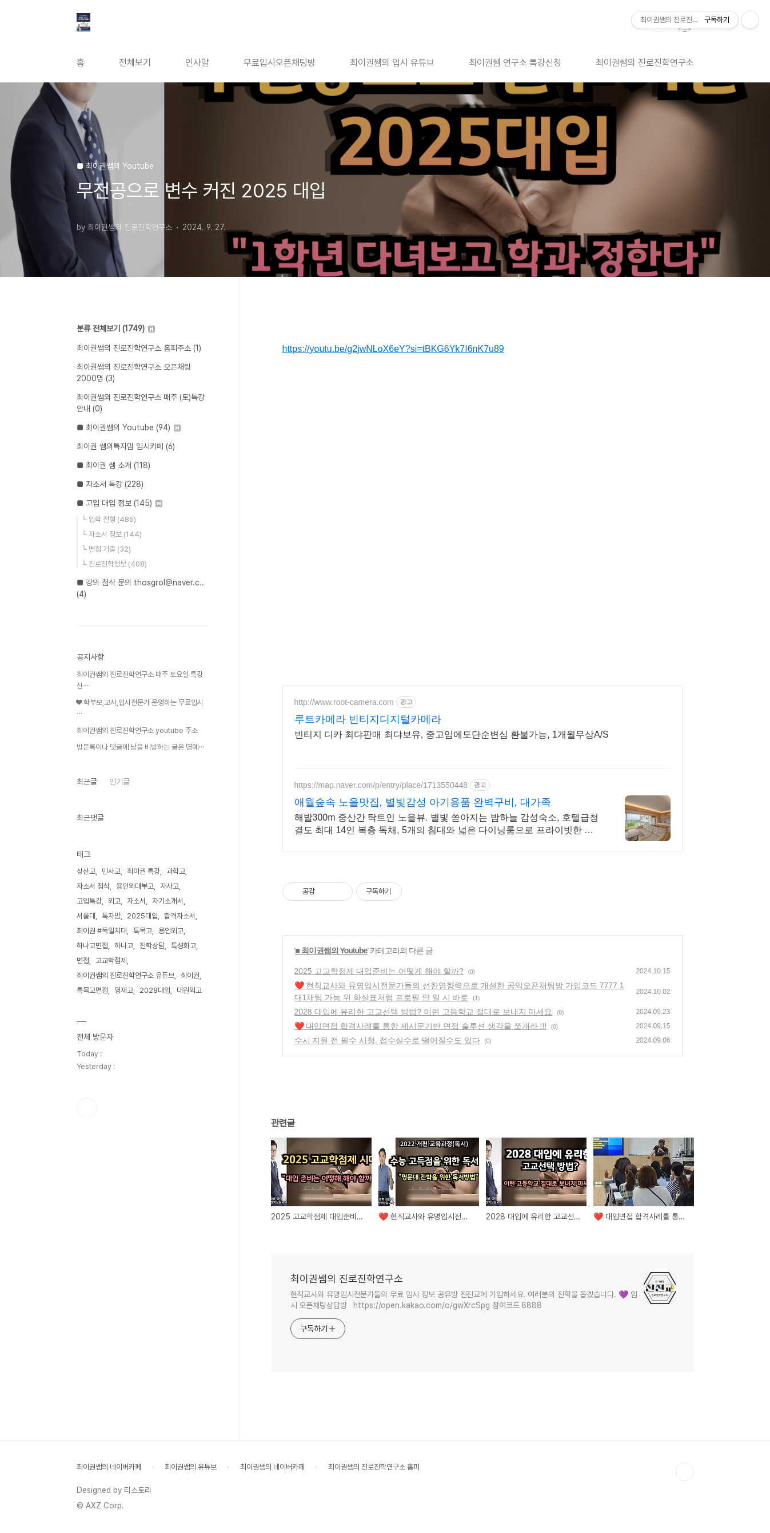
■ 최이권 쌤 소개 (113, 465)
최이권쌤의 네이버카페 (109, 1467)
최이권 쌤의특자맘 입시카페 (126, 446)
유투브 (87, 1108)
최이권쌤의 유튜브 (191, 1467)
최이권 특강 (143, 871)
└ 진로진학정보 (114, 564)
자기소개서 (167, 901)
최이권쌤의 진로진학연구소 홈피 (374, 1467)
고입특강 (89, 901)
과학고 (175, 871)
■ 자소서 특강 (110, 484)
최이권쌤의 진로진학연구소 (645, 62)
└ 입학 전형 (109, 519)
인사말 (197, 62)
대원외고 (189, 990)
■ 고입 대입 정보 (119, 503)
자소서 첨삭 (93, 886)
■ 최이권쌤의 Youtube (331, 950)
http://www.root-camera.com (344, 702)
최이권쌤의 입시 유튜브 (392, 62)
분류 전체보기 (116, 328)
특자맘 (111, 916)
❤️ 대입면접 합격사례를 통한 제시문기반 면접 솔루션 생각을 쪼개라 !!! (420, 1026)
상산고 (86, 871)
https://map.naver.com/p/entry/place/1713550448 (381, 785)
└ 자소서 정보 (112, 534)
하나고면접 (92, 945)
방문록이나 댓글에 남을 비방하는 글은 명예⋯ (140, 747)
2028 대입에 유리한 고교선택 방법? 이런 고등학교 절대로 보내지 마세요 (423, 1011)
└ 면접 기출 (106, 549)
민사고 (111, 871)
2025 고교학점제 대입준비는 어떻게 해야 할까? (379, 971)
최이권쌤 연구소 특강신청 (515, 62)
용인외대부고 (135, 886)
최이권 (190, 975)
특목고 (142, 930)
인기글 (119, 781)
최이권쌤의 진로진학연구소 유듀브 (125, 975)
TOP (685, 1472)
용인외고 (170, 930)
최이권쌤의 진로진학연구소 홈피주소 (139, 347)
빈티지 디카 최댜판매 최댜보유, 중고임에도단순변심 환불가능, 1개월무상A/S (451, 734)
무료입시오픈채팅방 (280, 62)
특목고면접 (92, 990)
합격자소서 (180, 916)
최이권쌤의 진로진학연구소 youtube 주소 (137, 730)
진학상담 (152, 945)
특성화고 (183, 945)
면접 (83, 960)
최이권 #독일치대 (102, 930)
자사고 (169, 886)
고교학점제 (111, 960)
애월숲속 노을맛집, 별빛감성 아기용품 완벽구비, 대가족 (422, 802)
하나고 (123, 945)
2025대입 (142, 916)
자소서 (136, 901)
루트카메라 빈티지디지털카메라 (367, 719)
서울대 (86, 916)
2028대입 (154, 990)
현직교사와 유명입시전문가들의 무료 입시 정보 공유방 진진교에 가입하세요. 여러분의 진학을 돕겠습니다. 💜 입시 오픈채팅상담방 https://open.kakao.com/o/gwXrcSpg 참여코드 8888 (463, 1300)
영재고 (123, 990)
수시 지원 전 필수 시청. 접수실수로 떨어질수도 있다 (387, 1040)
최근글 (87, 781)
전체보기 (135, 62)
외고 (114, 901)
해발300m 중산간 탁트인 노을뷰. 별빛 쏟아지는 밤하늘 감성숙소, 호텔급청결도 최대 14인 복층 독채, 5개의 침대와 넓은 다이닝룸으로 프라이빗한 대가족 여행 (446, 825)
